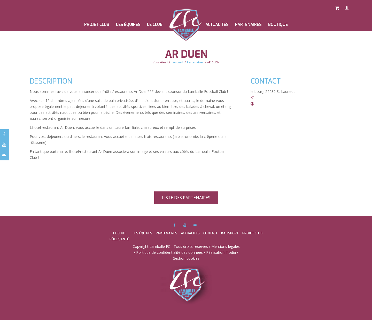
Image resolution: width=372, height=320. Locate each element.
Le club (119, 233)
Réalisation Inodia (221, 252)
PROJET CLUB (252, 233)
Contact (210, 233)
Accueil (178, 62)
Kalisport (230, 233)
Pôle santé (119, 239)
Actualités (190, 233)
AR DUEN (186, 54)
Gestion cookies (186, 258)
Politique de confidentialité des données (169, 252)
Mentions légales (225, 246)
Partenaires (195, 62)
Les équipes (142, 233)
